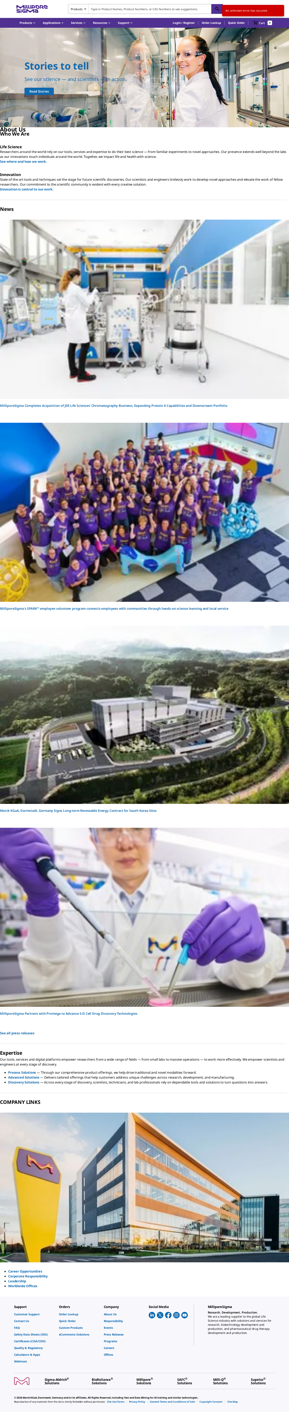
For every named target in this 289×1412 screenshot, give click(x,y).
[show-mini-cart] (262, 23)
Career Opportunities (25, 1271)
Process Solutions (22, 1072)
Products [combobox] (77, 9)
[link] (34, 1314)
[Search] (217, 9)
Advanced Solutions (23, 1077)
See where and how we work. (23, 161)
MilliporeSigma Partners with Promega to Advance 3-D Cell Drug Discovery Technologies (68, 1013)
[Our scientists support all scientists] (144, 77)
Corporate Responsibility (28, 1276)
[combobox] (145, 9)
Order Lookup (211, 23)
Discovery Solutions (23, 1082)
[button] (184, 23)
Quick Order (236, 23)
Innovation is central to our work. (26, 189)
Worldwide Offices (22, 1286)
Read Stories (39, 91)
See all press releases (17, 1033)
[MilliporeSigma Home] (32, 9)
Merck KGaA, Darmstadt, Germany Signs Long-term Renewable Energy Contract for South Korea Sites (78, 810)
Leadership (17, 1281)
